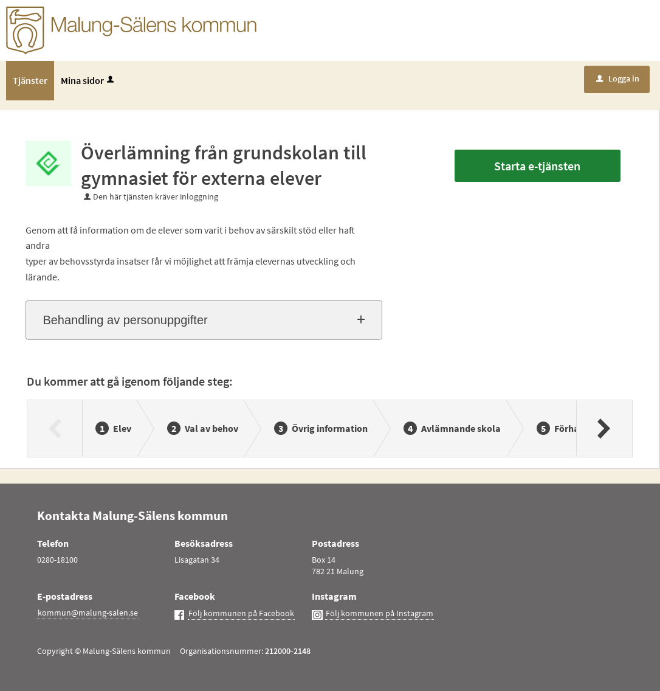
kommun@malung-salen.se (88, 612)
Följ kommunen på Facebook (241, 613)
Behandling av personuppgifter (125, 320)
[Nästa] (603, 428)
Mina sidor (88, 80)
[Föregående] (55, 428)
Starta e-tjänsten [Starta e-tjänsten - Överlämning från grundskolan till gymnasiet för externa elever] (537, 165)
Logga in (617, 78)
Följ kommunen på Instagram (379, 613)
